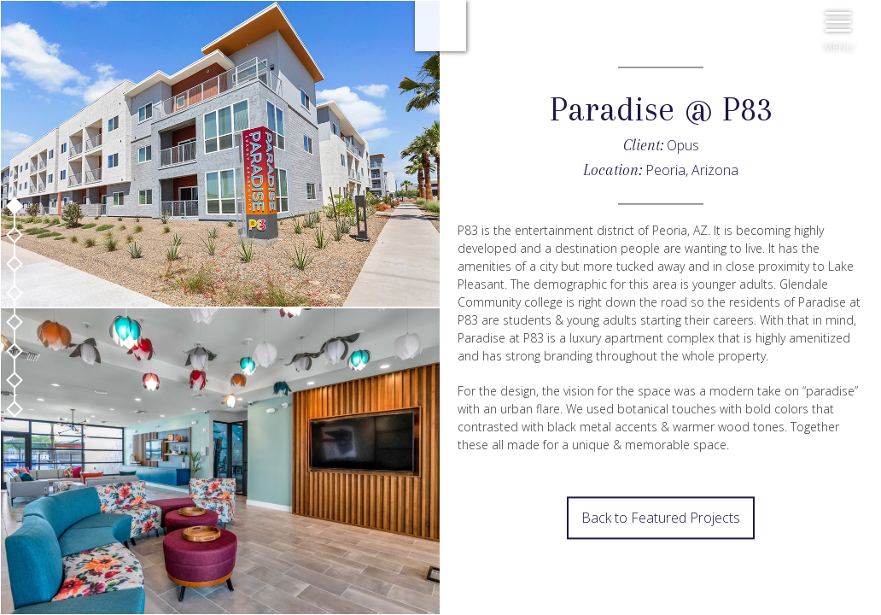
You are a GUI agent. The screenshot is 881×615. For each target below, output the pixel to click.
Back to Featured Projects (660, 518)
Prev (440, 508)
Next (440, 551)
